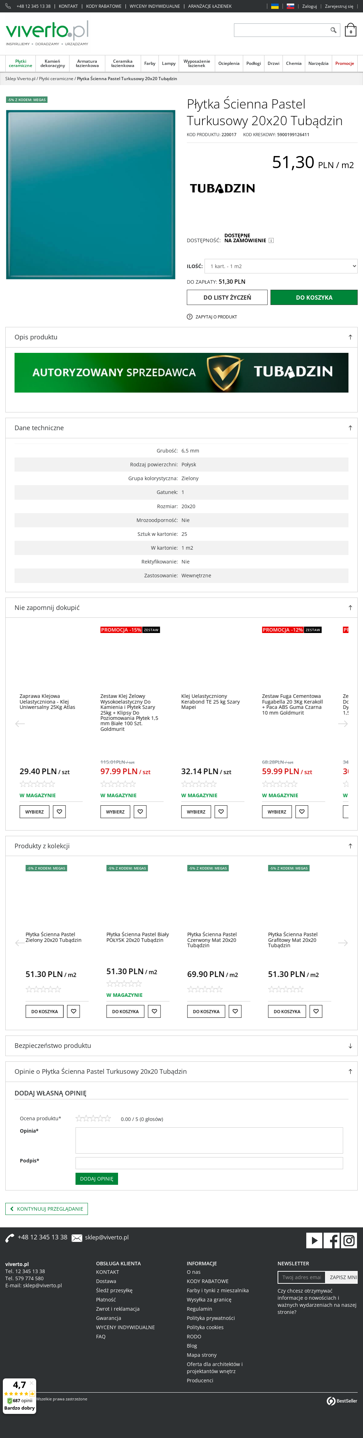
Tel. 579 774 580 (24, 1278)
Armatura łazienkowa (87, 63)
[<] (20, 723)
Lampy (168, 63)
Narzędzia (318, 63)
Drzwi (273, 63)
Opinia (29, 1130)
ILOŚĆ (195, 266)
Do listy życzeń (227, 297)
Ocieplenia (229, 63)
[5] (107, 1118)
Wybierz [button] (43, 812)
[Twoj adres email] (301, 1277)
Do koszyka (314, 297)
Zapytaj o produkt (216, 317)
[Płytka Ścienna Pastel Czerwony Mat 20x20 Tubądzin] (215, 940)
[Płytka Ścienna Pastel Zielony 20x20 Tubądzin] (57, 937)
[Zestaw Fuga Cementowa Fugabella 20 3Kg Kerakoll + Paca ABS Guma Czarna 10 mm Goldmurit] (301, 704)
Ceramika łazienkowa (122, 63)
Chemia (294, 63)
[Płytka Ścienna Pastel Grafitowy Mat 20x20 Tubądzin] (296, 940)
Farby (149, 63)
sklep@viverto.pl (107, 1237)
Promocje (344, 63)
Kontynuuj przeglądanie (46, 1208)
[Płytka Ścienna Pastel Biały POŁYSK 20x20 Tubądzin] (141, 937)
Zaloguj (309, 6)
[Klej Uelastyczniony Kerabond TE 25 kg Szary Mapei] (219, 701)
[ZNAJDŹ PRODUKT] (280, 30)
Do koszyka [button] (47, 1012)
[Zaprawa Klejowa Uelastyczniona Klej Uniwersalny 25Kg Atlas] (56, 701)
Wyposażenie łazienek (197, 63)
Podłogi (253, 63)
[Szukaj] (333, 30)
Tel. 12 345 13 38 (25, 1271)
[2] (86, 1118)
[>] (343, 723)
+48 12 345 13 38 (34, 6)
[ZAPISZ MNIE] (341, 1277)
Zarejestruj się (339, 6)
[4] (100, 1118)
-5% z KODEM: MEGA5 (27, 99)
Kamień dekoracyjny (52, 63)
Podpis (29, 1160)
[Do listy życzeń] (68, 811)
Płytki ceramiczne (20, 63)
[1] (79, 1118)
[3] (93, 1118)
